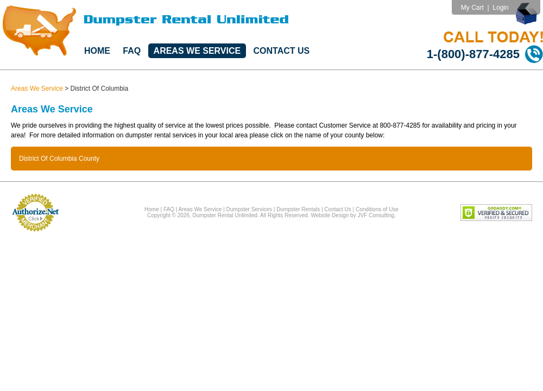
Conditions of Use (377, 209)
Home (97, 50)
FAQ (132, 50)
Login (500, 7)
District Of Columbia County (59, 158)
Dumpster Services (249, 209)
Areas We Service (197, 50)
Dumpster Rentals (298, 209)
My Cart (472, 7)
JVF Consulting (375, 215)
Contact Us (282, 50)
